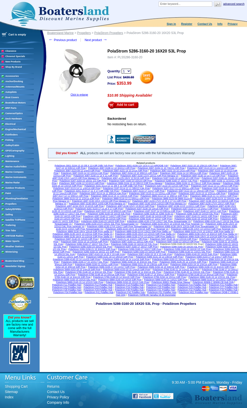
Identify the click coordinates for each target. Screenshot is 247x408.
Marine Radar (12, 182)
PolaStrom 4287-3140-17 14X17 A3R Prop (104, 216)
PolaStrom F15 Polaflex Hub (191, 284)
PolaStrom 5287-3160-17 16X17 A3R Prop (136, 246)
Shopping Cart (16, 386)
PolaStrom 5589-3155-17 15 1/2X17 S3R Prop (111, 267)
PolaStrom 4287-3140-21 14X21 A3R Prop (196, 216)
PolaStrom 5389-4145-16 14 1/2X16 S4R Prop (126, 259)
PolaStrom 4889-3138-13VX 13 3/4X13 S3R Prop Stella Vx (207, 234)
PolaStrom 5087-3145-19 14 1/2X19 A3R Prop (173, 239)
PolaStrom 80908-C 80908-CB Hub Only (213, 282)
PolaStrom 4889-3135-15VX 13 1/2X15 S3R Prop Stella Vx (145, 234)
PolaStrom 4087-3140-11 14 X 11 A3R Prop (95, 175)
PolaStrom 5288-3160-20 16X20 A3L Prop (181, 246)
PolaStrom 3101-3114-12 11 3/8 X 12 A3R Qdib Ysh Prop (114, 186)
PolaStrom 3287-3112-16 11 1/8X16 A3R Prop (190, 191)
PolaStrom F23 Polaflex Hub (98, 287)
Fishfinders (11, 134)
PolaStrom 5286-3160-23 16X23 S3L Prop (90, 246)
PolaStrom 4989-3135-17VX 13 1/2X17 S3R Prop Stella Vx (145, 236)
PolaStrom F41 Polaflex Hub (99, 292)
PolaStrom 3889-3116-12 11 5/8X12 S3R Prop (125, 198)
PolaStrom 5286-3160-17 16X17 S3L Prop (86, 244)
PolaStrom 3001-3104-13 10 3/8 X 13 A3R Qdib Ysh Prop (84, 165)
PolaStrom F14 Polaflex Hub (160, 284)
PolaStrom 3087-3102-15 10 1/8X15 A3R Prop (193, 165)
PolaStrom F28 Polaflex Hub (66, 290)
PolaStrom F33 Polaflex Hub (223, 290)
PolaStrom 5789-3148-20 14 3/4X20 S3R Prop (116, 277)
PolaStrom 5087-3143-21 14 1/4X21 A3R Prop (123, 239)
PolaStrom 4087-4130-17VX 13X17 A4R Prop (211, 203)
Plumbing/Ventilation (16, 198)
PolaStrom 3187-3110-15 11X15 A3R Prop (166, 186)
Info (219, 23)
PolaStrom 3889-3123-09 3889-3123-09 (172, 198)
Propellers (11, 204)
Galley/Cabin (12, 145)
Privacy (233, 23)
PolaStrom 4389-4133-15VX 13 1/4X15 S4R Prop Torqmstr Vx (137, 229)
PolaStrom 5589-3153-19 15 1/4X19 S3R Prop (194, 264)
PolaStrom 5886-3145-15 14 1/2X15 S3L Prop (211, 277)
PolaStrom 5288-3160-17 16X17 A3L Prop (176, 181)
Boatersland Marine (60, 33)
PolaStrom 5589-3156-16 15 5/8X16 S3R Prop (161, 267)
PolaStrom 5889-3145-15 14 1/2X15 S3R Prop (79, 282)
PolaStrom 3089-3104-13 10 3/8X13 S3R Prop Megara (134, 183)
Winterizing (11, 252)
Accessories (12, 76)
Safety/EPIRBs (13, 209)
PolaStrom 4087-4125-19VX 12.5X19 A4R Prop (126, 178)
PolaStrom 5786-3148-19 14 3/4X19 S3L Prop (137, 272)
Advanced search (233, 3)
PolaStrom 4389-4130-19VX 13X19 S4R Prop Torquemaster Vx (186, 226)
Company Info (58, 402)
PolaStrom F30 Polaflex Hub (129, 290)
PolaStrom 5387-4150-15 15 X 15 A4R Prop (149, 254)
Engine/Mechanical (15, 129)
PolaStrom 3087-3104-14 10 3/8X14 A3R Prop (183, 173)
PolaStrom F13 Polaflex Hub (129, 284)
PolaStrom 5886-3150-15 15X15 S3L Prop (74, 279)
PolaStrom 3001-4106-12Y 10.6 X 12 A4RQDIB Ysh (142, 165)
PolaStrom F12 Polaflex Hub (98, 284)
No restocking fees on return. (126, 124)
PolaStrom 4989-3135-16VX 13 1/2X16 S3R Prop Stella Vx (83, 236)
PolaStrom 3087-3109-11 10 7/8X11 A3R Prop (161, 168)
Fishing (9, 140)
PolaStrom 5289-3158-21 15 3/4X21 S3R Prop (92, 249)
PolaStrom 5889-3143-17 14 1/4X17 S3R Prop (213, 279)
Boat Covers (12, 97)
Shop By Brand (13, 67)
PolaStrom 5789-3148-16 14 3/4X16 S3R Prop (101, 274)
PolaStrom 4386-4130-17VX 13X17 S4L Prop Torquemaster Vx (159, 221)
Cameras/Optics (14, 113)
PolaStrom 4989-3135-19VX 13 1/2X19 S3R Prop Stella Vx (207, 236)
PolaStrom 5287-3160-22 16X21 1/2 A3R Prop (82, 181)
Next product (96, 40)
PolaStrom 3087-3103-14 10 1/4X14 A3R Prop (84, 173)
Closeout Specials (15, 56)
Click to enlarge (79, 94)
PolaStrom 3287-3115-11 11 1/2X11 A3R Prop (152, 193)
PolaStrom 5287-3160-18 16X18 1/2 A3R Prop (175, 178)
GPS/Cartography (14, 150)
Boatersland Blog (14, 261)
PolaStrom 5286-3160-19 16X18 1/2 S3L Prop (134, 244)
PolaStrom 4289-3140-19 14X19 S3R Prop (196, 219)
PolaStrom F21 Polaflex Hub (223, 284)
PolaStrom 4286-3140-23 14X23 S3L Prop (197, 213)
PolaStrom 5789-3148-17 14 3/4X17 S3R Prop (151, 274)
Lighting (9, 156)
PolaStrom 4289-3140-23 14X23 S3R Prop (103, 221)
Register (186, 23)
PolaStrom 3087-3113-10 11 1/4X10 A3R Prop (210, 168)
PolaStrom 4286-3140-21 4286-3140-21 (153, 213)
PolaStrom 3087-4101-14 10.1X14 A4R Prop (125, 170)
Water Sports (12, 241)
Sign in (171, 23)
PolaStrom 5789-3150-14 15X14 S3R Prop (164, 277)
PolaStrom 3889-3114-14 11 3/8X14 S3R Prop (164, 196)
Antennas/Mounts (15, 86)
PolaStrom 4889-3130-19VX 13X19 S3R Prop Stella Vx (85, 231)
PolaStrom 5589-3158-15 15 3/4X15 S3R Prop (210, 267)
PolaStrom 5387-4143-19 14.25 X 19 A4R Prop (101, 254)
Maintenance (12, 161)
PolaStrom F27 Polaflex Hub (223, 287)
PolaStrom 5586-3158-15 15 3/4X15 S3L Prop (133, 262)
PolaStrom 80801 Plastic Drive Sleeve (171, 282)
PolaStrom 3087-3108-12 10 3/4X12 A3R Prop (111, 168)
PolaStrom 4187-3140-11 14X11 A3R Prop (204, 211)
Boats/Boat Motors (15, 102)
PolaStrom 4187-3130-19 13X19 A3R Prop (147, 208)
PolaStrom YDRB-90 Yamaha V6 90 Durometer (152, 295)
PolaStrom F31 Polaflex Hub (160, 290)
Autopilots (11, 92)
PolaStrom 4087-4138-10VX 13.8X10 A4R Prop (130, 206)
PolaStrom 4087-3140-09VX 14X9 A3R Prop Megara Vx (97, 203)
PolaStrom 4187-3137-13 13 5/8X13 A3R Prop (107, 211)
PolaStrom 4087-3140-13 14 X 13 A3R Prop (203, 175)
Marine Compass (14, 172)
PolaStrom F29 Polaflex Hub (98, 290)
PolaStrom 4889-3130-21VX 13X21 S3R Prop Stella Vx (143, 231)
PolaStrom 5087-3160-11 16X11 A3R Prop (131, 241)
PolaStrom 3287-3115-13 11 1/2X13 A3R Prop (201, 193)
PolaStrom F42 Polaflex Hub (130, 292)
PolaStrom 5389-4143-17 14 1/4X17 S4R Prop (209, 257)
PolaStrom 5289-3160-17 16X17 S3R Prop (139, 249)
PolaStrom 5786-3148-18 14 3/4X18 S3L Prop (88, 272)
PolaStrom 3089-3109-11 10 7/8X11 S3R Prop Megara (192, 183)
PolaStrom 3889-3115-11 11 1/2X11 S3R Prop (213, 196)
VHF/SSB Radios (14, 236)
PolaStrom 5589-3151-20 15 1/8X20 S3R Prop (144, 264)
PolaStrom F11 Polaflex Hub (66, 284)
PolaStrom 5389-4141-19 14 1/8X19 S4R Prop (159, 257)
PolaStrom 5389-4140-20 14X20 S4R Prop (196, 254)
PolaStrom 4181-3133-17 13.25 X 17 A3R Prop (99, 208)
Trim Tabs (10, 230)
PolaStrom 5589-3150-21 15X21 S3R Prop (96, 264)
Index (9, 397)
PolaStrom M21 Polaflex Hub (193, 292)
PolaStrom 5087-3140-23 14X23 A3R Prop (76, 239)
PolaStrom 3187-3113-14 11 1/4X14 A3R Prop (76, 188)
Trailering (10, 225)
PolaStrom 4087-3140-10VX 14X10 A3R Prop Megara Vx (157, 203)
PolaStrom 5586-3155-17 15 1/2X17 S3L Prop (84, 262)
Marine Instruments (15, 177)
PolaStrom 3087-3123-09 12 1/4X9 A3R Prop (77, 170)
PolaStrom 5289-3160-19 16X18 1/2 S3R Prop (187, 249)
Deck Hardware (13, 118)
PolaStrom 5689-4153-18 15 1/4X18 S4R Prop (77, 269)
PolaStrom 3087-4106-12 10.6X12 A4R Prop (81, 183)
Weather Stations (14, 246)
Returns (53, 386)
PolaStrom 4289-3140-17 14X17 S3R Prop (150, 219)
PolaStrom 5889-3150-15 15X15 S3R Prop (127, 282)
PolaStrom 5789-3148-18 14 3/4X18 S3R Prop (200, 274)
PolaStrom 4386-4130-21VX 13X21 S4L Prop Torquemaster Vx (106, 224)
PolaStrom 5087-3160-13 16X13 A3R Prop (177, 241)
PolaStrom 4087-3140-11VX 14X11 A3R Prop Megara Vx (149, 175)
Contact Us (204, 23)
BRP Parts (11, 108)
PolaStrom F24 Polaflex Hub (129, 287)
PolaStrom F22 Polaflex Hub (66, 287)
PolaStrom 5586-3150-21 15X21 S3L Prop (173, 259)
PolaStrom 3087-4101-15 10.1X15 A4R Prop (172, 170)
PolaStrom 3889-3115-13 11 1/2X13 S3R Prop (76, 198)
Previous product (62, 40)
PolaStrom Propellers (108, 33)
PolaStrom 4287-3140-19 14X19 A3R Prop (150, 216)
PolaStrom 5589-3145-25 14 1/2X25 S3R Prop (183, 262)
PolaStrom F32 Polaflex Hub (191, 290)
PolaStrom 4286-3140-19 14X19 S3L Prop (109, 213)
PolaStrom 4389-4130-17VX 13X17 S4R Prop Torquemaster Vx (119, 226)
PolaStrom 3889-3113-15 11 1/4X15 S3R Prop (114, 196)
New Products (13, 61)
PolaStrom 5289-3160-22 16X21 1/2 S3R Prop (96, 252)
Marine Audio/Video (16, 166)
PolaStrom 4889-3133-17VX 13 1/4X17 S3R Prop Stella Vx (203, 231)
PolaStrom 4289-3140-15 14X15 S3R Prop (104, 219)
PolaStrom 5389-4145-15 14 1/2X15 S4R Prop (76, 259)
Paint (8, 193)
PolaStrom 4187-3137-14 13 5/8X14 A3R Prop (157, 211)
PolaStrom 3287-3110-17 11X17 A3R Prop (142, 191)
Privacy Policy (58, 397)
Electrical (10, 124)
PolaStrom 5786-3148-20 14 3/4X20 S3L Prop (187, 272)
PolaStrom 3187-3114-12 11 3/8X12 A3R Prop (126, 188)
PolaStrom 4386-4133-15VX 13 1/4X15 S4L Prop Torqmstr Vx (171, 224)
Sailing (9, 214)
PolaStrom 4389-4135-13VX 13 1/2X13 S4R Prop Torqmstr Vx (202, 229)
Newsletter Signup (15, 266)
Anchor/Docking (14, 81)
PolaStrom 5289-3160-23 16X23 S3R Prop (144, 252)
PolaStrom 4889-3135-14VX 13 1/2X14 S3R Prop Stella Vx (83, 234)
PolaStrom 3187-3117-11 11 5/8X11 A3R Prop (175, 188)
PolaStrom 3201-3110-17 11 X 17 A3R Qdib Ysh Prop (91, 191)
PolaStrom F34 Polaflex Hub (67, 292)
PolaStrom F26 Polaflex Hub (191, 287)
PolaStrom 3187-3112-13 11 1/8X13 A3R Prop (214, 186)
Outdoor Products (15, 188)
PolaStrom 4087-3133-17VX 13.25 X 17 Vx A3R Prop (159, 201)
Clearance (10, 51)
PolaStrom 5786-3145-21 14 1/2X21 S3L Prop (176, 269)
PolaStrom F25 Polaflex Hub (160, 287)
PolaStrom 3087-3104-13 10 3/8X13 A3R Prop (133, 173)
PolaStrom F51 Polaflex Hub (161, 292)
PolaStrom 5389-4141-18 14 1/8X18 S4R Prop (109, 257)
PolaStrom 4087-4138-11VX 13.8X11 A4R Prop (181, 206)
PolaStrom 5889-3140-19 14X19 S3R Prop (120, 279)
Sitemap (11, 392)
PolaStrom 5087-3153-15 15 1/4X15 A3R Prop (84, 241)
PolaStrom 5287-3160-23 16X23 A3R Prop (130, 181)
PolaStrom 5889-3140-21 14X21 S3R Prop (165, 279)
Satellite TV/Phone (15, 220)
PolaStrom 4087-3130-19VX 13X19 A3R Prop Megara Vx (101, 201)
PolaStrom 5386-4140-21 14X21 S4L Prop (189, 252)
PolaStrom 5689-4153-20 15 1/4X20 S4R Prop (126, 269)
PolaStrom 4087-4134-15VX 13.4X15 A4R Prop (80, 206)
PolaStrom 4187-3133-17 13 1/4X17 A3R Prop (194, 208)
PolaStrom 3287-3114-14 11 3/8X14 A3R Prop (102, 193)
